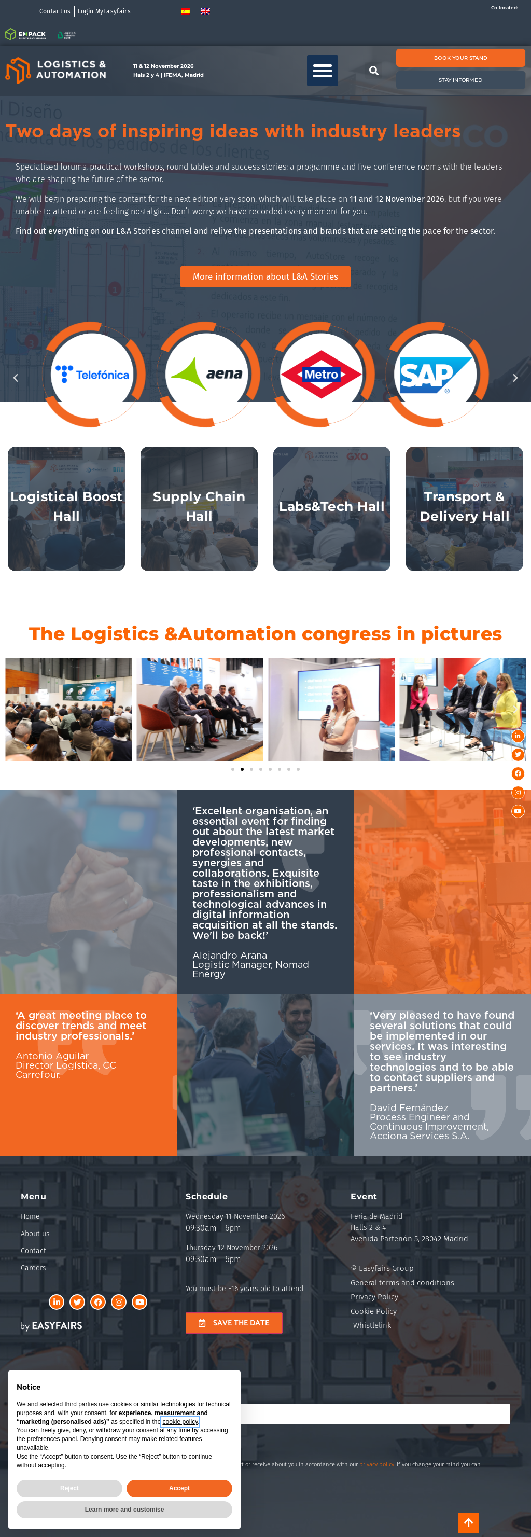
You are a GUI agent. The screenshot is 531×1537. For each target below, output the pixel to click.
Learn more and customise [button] (124, 1509)
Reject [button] (69, 1488)
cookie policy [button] (180, 1421)
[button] (322, 70)
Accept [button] (179, 1488)
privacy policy (376, 1464)
